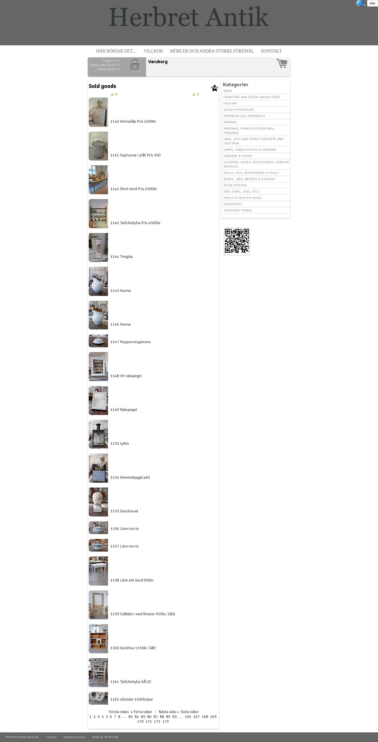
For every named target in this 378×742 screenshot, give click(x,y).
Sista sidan (189, 711)
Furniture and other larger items (251, 97)
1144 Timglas (121, 256)
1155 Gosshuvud (124, 511)
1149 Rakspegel (123, 409)
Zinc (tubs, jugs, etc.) (241, 192)
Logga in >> (111, 60)
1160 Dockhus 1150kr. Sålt (133, 648)
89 (168, 716)
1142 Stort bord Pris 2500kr (133, 189)
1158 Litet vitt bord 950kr (132, 580)
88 (162, 716)
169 (213, 716)
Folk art (230, 103)
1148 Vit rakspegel (126, 376)
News (227, 91)
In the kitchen (235, 185)
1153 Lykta (119, 443)
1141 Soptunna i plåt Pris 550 (135, 155)
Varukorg (158, 62)
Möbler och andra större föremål (212, 51)
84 (137, 716)
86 (149, 716)
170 (140, 721)
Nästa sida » (169, 711)
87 (156, 716)
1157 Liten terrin (124, 546)
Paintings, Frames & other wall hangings (249, 131)
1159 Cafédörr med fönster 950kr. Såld (142, 614)
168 (205, 716)
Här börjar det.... (116, 51)
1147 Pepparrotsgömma (130, 342)
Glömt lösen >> (109, 69)
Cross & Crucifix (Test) (242, 198)
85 (143, 716)
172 (157, 721)
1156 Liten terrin (124, 528)
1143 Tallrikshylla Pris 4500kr (135, 223)
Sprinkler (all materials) (244, 116)
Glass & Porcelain (238, 110)
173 (165, 721)
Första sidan (119, 711)
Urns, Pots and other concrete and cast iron (253, 141)
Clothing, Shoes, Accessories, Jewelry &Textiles (256, 164)
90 (174, 716)
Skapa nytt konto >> (105, 65)
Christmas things (237, 210)
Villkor (153, 51)
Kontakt (271, 51)
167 (196, 716)
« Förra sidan (141, 711)
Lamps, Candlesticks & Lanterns (250, 150)
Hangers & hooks (237, 156)
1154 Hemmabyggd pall (130, 477)
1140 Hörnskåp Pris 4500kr (133, 121)
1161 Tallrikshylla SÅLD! (130, 681)
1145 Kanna (120, 290)
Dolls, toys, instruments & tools (251, 173)
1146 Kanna (120, 324)
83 (130, 716)
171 (149, 721)
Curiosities (232, 204)
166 (188, 716)
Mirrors (230, 122)
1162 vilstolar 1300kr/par (131, 699)
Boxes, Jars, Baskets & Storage (249, 179)
